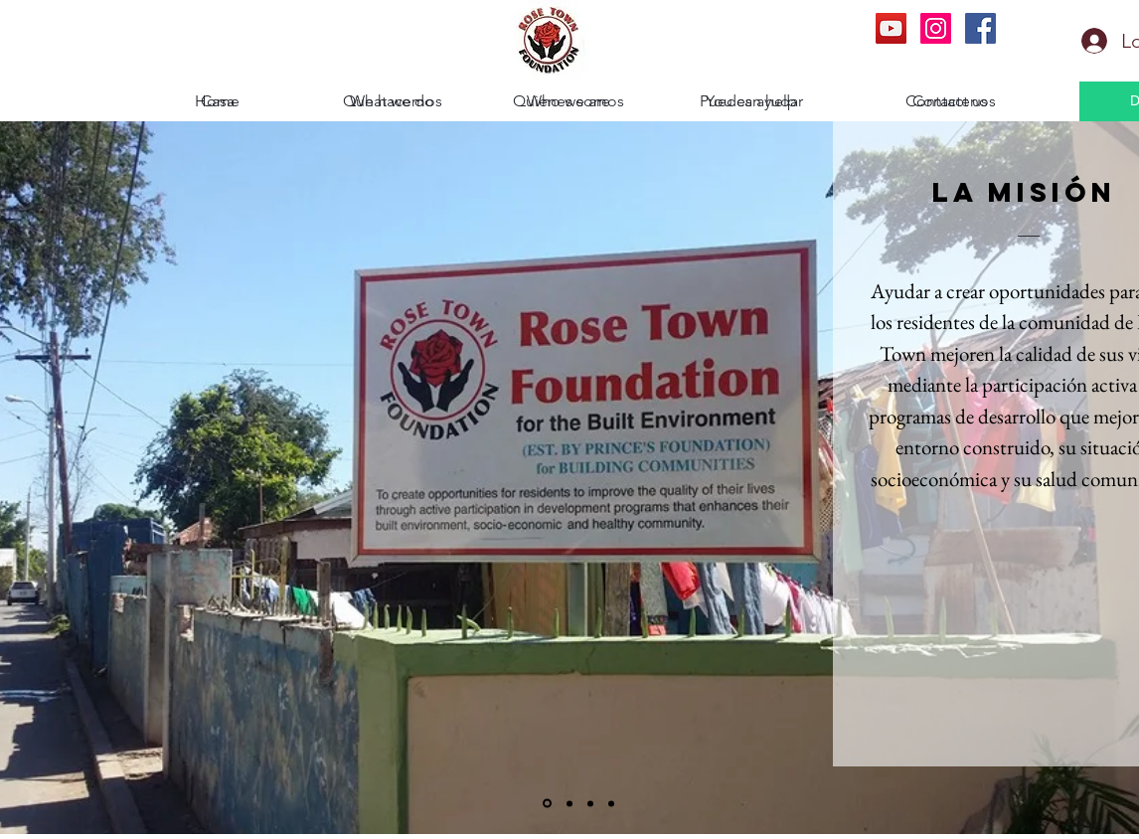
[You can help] (751, 101)
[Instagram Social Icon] (935, 28)
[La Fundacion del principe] (611, 803)
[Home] (217, 101)
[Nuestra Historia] (590, 803)
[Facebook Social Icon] (980, 28)
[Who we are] (568, 101)
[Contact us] (950, 101)
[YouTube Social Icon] (891, 28)
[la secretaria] (569, 803)
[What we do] (392, 101)
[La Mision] (547, 803)
